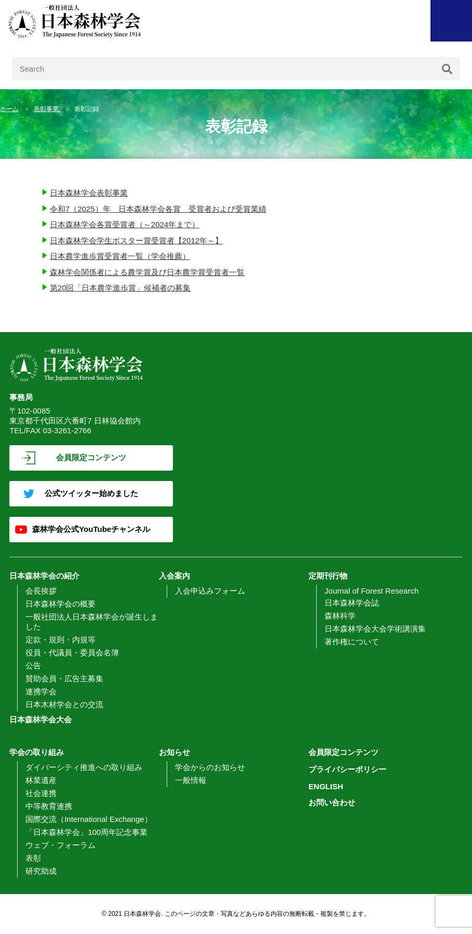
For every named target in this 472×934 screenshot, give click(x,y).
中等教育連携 (48, 806)
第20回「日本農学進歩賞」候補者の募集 (120, 287)
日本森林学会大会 (40, 719)
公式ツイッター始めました (91, 493)
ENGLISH (325, 786)
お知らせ (174, 752)
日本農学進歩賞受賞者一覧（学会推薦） (120, 256)
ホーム (9, 109)
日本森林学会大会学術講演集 (375, 628)
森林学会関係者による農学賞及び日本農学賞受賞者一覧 (147, 272)
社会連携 (41, 793)
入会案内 (174, 575)
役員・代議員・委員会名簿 (72, 652)
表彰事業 (47, 109)
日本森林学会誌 (352, 602)
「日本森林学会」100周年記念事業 (86, 832)
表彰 (33, 858)
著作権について (352, 641)
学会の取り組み (36, 752)
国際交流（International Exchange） (88, 819)
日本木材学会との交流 (64, 704)
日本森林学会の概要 (60, 603)
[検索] (447, 68)
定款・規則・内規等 (60, 639)
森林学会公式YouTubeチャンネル (91, 529)
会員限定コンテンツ (91, 457)
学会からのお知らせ (210, 767)
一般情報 (190, 780)
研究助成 (41, 871)
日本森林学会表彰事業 (89, 192)
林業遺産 (41, 780)
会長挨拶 (41, 590)
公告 (33, 665)
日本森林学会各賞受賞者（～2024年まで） (124, 224)
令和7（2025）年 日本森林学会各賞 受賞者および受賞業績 (158, 208)
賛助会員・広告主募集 (64, 678)
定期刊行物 (327, 575)
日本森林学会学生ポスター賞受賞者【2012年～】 (136, 240)
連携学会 (41, 691)
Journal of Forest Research (372, 590)
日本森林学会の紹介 (44, 575)
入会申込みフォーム (210, 590)
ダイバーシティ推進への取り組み (83, 767)
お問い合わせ (331, 802)
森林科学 (340, 615)
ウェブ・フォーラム (60, 845)
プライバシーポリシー (347, 769)
